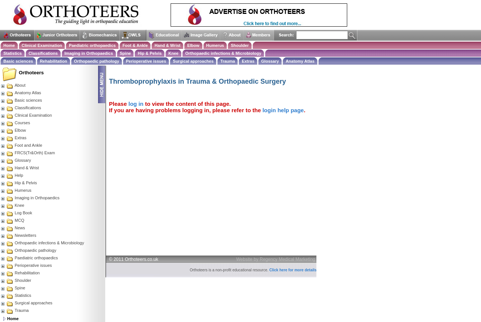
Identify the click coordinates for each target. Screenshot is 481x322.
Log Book (16, 213)
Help (11, 175)
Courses (15, 122)
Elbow (193, 45)
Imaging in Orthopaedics (89, 53)
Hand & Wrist (167, 45)
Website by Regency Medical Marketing (276, 259)
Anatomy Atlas (300, 61)
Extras (248, 61)
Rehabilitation (53, 61)
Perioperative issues (146, 61)
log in (136, 104)
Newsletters (18, 235)
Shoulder (240, 45)
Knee (173, 53)
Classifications (43, 53)
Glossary (270, 61)
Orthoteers (31, 72)
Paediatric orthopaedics (92, 45)
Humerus (215, 45)
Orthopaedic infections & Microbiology (223, 53)
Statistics (12, 53)
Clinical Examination (42, 45)
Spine (125, 53)
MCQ (12, 220)
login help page (283, 110)
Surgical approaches (193, 61)
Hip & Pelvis (150, 53)
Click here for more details (293, 270)
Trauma (227, 61)
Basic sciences (18, 61)
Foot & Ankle (135, 45)
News (12, 228)
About (13, 85)
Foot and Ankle (21, 145)
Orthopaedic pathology (96, 61)
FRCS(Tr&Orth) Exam (27, 152)
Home (9, 45)
